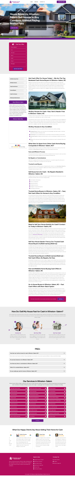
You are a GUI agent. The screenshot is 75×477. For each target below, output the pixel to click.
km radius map (18, 132)
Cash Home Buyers (14, 396)
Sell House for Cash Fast (39, 466)
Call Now (61, 299)
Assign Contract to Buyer (39, 461)
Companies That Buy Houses (54, 414)
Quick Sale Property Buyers (15, 389)
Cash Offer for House (33, 411)
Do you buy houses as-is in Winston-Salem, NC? (37, 361)
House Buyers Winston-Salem (17, 38)
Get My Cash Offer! (18, 69)
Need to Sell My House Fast (15, 417)
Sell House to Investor (38, 463)
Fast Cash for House (38, 464)
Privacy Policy (37, 468)
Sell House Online (52, 417)
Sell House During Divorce (34, 399)
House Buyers (32, 417)
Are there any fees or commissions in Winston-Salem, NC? (37, 365)
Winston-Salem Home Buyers (37, 475)
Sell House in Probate (33, 402)
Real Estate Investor (33, 414)
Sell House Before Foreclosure (35, 408)
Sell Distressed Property (34, 396)
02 (34, 322)
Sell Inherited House (14, 411)
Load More (37, 422)
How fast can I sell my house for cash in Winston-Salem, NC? (37, 354)
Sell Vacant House (52, 405)
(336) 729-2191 (61, 1)
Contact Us (42, 1)
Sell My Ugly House (52, 411)
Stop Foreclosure (33, 405)
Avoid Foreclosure (14, 408)
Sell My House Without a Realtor (35, 389)
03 (54, 322)
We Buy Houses (13, 399)
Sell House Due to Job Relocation (55, 402)
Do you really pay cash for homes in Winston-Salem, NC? (37, 372)
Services (36, 1)
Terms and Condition (38, 470)
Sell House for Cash (14, 402)
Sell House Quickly (52, 389)
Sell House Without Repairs (54, 399)
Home (31, 1)
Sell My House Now (14, 414)
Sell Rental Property (52, 396)
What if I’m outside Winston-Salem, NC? (37, 369)
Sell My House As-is (14, 405)
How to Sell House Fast (53, 408)
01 (15, 322)
